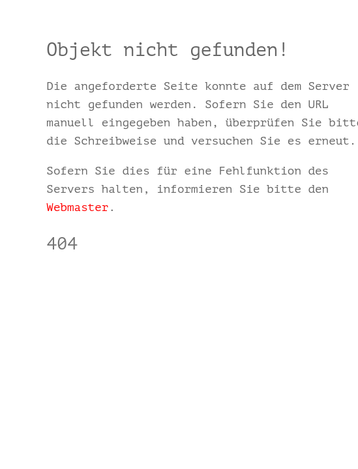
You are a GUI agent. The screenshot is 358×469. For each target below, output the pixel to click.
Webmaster (77, 207)
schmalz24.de (87, 281)
